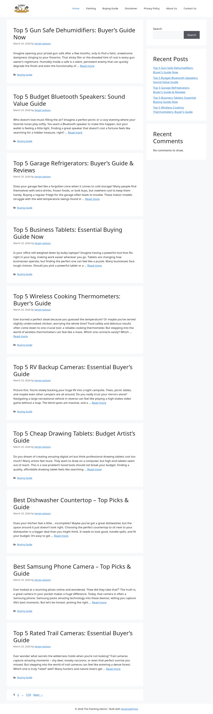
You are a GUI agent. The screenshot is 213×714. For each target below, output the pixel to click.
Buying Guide (110, 8)
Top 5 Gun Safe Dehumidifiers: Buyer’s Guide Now (74, 33)
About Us (171, 8)
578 (29, 695)
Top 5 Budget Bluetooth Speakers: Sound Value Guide (69, 100)
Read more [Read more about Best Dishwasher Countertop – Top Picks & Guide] (61, 536)
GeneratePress (129, 709)
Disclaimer (131, 8)
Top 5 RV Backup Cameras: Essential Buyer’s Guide (72, 370)
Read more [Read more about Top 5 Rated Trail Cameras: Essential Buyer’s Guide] (113, 669)
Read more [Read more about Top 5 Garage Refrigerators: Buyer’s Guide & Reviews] (92, 199)
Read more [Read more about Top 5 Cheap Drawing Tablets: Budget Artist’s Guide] (94, 469)
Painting (91, 8)
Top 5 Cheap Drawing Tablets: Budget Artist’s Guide (74, 436)
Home (76, 8)
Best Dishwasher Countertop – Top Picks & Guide (71, 503)
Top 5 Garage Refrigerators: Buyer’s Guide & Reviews (73, 166)
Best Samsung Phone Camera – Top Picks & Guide (72, 569)
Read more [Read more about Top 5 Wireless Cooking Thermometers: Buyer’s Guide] (20, 336)
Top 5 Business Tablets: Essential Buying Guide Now (67, 233)
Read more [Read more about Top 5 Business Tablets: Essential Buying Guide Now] (94, 265)
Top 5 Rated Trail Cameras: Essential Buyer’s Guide (73, 636)
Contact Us (190, 8)
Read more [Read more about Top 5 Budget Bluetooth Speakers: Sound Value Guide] (75, 132)
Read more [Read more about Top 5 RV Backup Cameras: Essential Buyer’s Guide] (99, 403)
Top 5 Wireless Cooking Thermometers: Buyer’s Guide (66, 299)
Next (38, 695)
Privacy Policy (152, 8)
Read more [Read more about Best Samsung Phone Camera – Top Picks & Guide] (99, 602)
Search (157, 29)
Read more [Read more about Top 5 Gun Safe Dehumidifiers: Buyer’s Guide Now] (87, 66)
